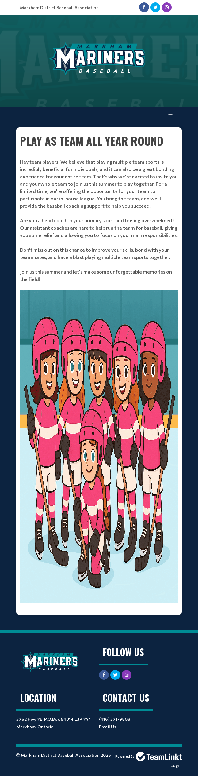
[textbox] (99, 371)
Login (176, 765)
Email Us (107, 726)
